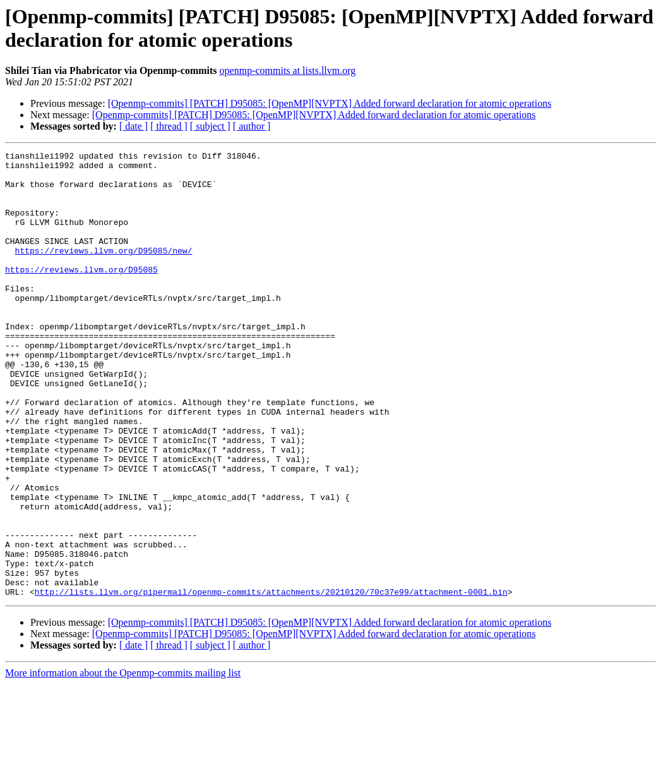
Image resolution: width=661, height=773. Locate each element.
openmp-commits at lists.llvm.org (288, 70)
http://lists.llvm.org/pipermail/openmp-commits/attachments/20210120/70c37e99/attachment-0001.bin (271, 680)
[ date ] (133, 126)
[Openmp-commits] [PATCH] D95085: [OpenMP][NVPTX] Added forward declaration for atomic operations (330, 103)
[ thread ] (169, 126)
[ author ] (252, 126)
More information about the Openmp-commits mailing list (123, 762)
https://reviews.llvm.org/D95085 (81, 294)
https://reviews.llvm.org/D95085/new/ (104, 271)
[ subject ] (210, 126)
